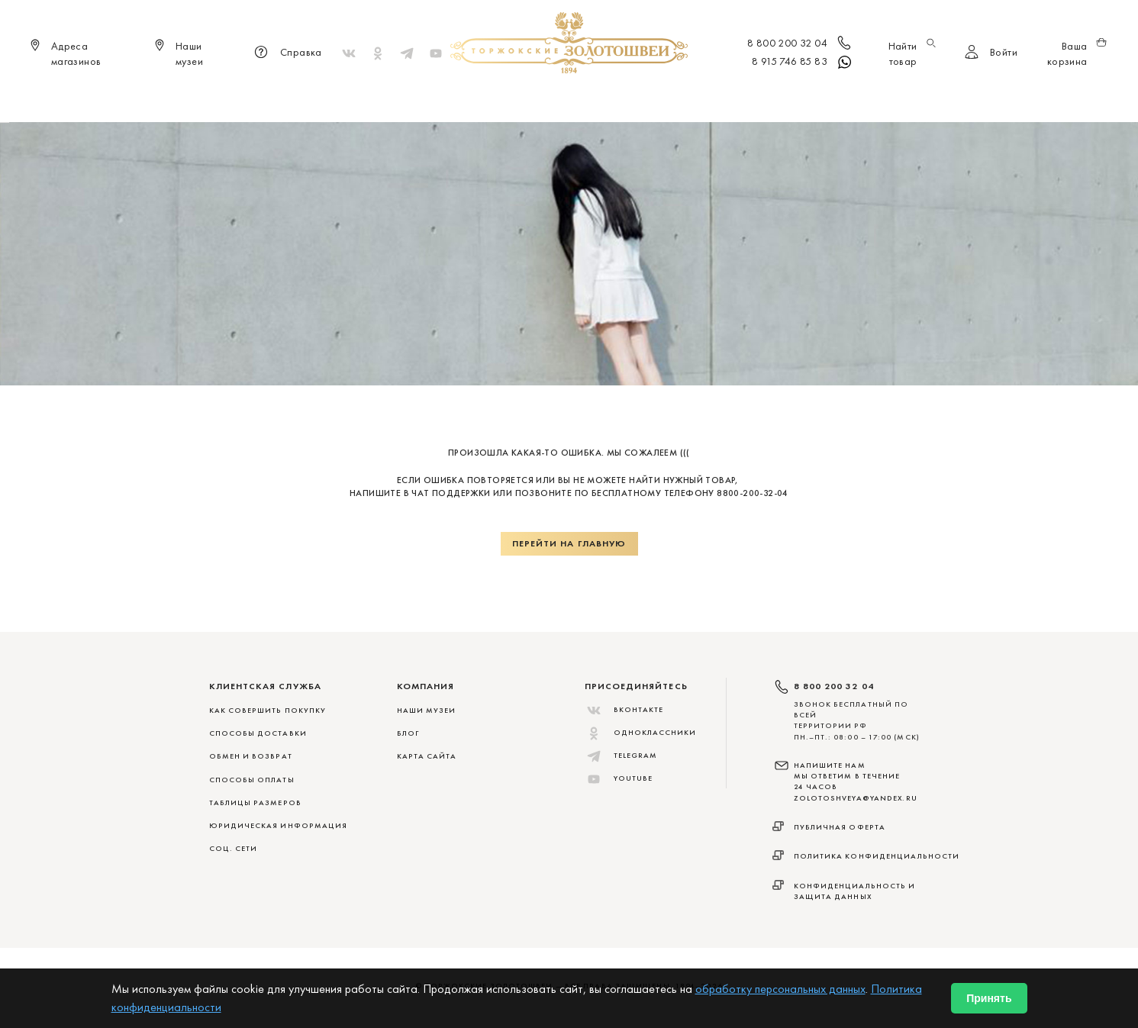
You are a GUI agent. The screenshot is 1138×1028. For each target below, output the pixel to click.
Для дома (697, 99)
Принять (988, 998)
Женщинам (545, 99)
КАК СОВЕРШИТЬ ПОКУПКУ (268, 710)
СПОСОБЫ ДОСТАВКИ (258, 733)
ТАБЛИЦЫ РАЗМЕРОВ (255, 802)
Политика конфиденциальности (877, 856)
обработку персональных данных (780, 989)
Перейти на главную (569, 543)
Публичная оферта (840, 827)
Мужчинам (622, 99)
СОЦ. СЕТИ (233, 848)
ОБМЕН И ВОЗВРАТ (250, 756)
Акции (800, 99)
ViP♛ (753, 99)
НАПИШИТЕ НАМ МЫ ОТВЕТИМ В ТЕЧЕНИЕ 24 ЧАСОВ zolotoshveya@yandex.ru (855, 781)
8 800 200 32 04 (800, 44)
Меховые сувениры (446, 99)
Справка (286, 53)
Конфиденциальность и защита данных (855, 891)
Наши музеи (426, 710)
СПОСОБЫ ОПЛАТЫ (252, 780)
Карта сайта (427, 756)
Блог (408, 733)
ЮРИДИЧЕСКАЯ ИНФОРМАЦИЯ (278, 825)
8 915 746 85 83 (802, 62)
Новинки (352, 99)
